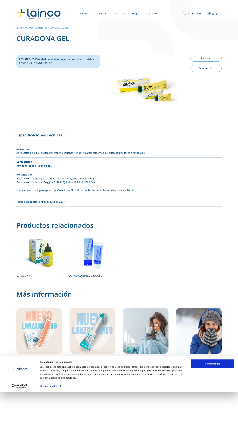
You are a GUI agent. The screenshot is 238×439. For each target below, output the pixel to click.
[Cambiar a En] (217, 13)
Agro (101, 13)
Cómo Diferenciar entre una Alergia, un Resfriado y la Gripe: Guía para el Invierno (198, 366)
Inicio (19, 27)
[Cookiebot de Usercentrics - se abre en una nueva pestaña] (19, 433)
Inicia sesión (194, 13)
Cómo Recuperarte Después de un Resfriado (142, 365)
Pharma (118, 13)
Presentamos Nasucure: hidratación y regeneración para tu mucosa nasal (91, 365)
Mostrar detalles (49, 433)
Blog (134, 13)
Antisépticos (42, 27)
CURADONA (23, 275)
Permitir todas (212, 410)
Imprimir (206, 58)
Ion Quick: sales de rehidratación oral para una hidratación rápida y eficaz (37, 365)
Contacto (151, 13)
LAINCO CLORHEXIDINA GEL (85, 275)
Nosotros (84, 13)
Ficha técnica (206, 68)
